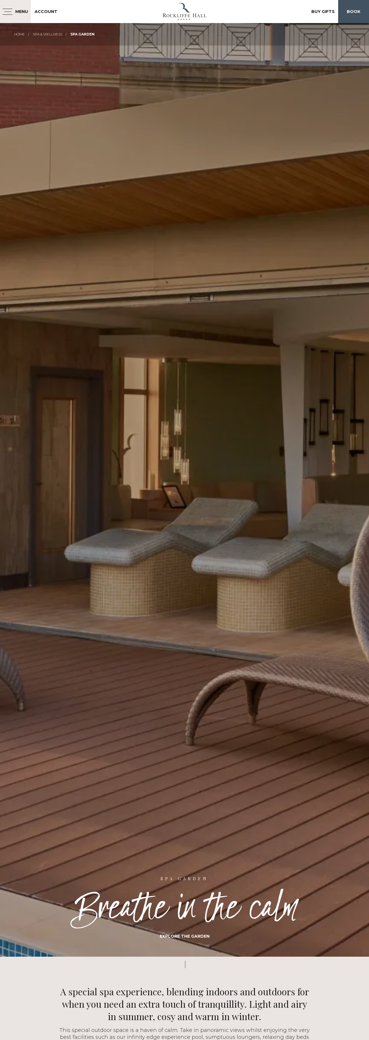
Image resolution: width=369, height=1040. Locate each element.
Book (353, 11)
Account (46, 11)
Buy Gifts (323, 11)
